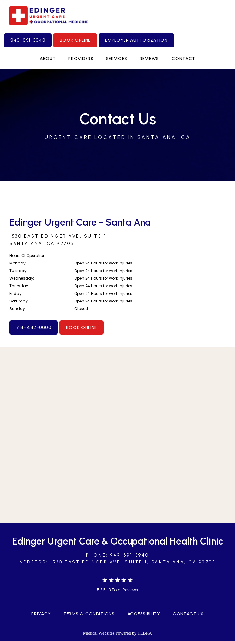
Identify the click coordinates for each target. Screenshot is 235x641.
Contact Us (188, 614)
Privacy (41, 614)
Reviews (149, 58)
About (48, 58)
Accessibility (143, 614)
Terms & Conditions (89, 614)
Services (116, 58)
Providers (80, 58)
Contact (183, 58)
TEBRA (144, 633)
